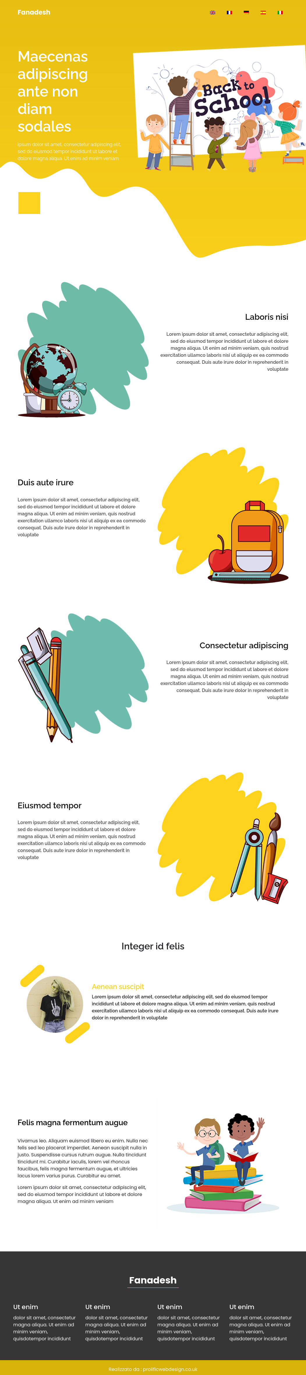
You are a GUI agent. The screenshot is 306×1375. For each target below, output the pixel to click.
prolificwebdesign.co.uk (170, 1369)
